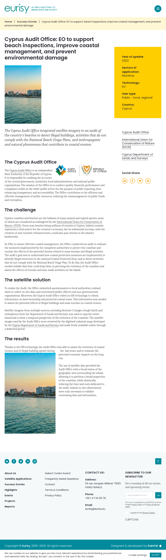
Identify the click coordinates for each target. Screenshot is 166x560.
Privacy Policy (53, 495)
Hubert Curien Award (57, 473)
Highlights (11, 490)
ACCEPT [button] (156, 555)
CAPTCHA (131, 519)
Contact (50, 484)
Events (9, 495)
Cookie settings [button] (138, 555)
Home (8, 21)
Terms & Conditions (57, 490)
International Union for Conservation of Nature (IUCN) (138, 143)
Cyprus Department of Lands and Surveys (35, 325)
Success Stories (27, 21)
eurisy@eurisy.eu (95, 509)
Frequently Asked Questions (62, 479)
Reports (10, 506)
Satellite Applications (18, 479)
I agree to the (142, 512)
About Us (10, 473)
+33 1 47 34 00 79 (95, 498)
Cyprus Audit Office (21, 170)
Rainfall (154, 546)
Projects (10, 501)
